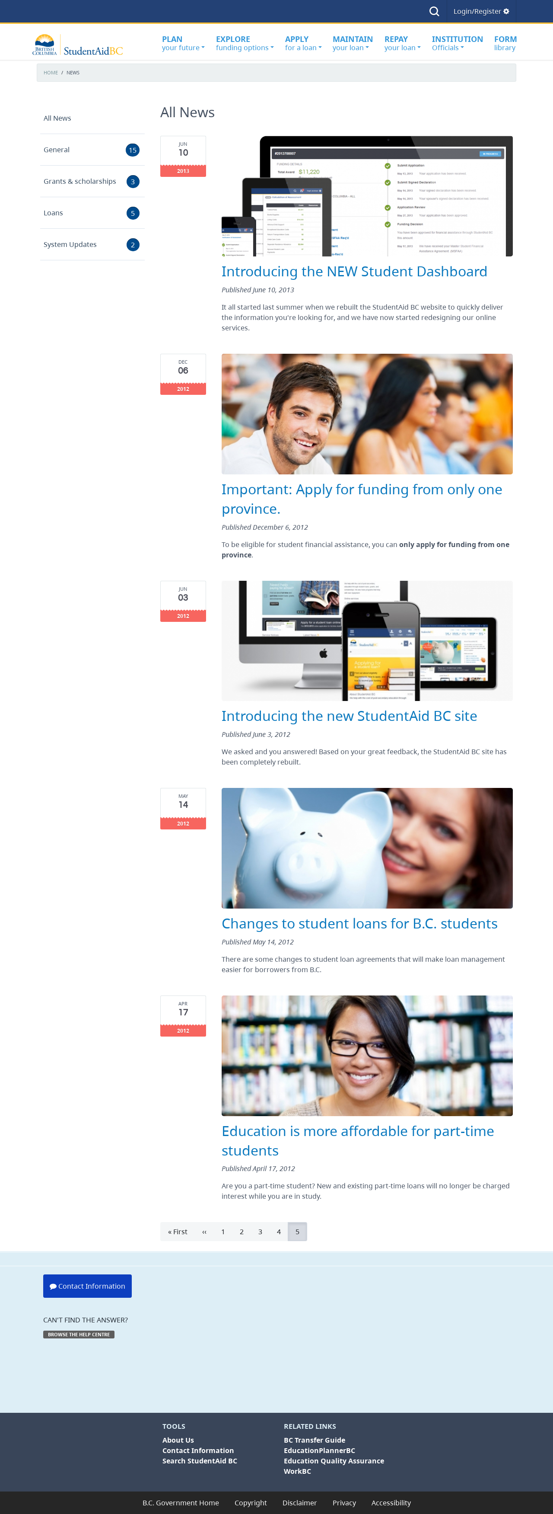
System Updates (92, 244)
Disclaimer (300, 1503)
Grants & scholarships (92, 181)
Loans (92, 213)
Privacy (344, 1503)
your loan (353, 43)
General (92, 150)
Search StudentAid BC (199, 1461)
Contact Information (87, 1286)
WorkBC (297, 1471)
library (505, 43)
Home (51, 73)
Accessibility (391, 1503)
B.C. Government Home (181, 1503)
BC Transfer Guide (314, 1440)
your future (183, 43)
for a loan (303, 43)
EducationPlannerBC (319, 1450)
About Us (178, 1440)
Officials (457, 43)
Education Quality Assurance (334, 1461)
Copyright (251, 1503)
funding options (245, 43)
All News (57, 118)
